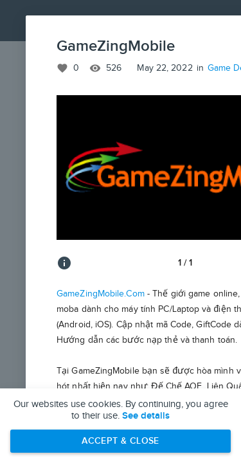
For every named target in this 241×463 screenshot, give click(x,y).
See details (146, 416)
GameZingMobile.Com (101, 294)
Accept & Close (120, 440)
